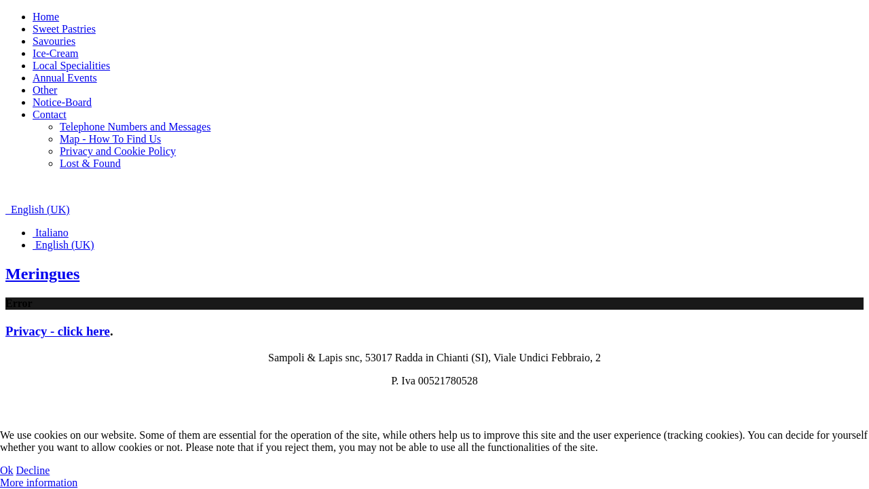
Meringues (42, 274)
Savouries (54, 41)
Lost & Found (90, 163)
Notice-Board (62, 102)
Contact (50, 114)
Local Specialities (71, 65)
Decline (33, 470)
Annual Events (65, 78)
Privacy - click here (57, 331)
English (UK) (37, 209)
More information (38, 482)
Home (46, 16)
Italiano (51, 232)
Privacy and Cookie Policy (118, 151)
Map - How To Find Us (110, 139)
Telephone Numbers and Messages (135, 126)
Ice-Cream (56, 53)
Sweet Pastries (64, 29)
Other (45, 90)
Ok (7, 470)
